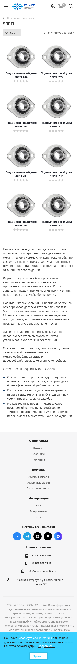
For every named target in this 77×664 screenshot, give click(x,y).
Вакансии (38, 454)
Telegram (27, 536)
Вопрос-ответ (38, 511)
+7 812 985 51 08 (41, 555)
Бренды (39, 517)
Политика (38, 460)
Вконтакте (17, 536)
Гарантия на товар (38, 488)
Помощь (38, 469)
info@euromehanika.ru (42, 571)
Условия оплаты (38, 477)
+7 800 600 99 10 (41, 563)
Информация (39, 498)
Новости (38, 448)
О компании (38, 441)
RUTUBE (48, 536)
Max (58, 536)
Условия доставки (38, 482)
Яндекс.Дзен (37, 536)
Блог (38, 505)
